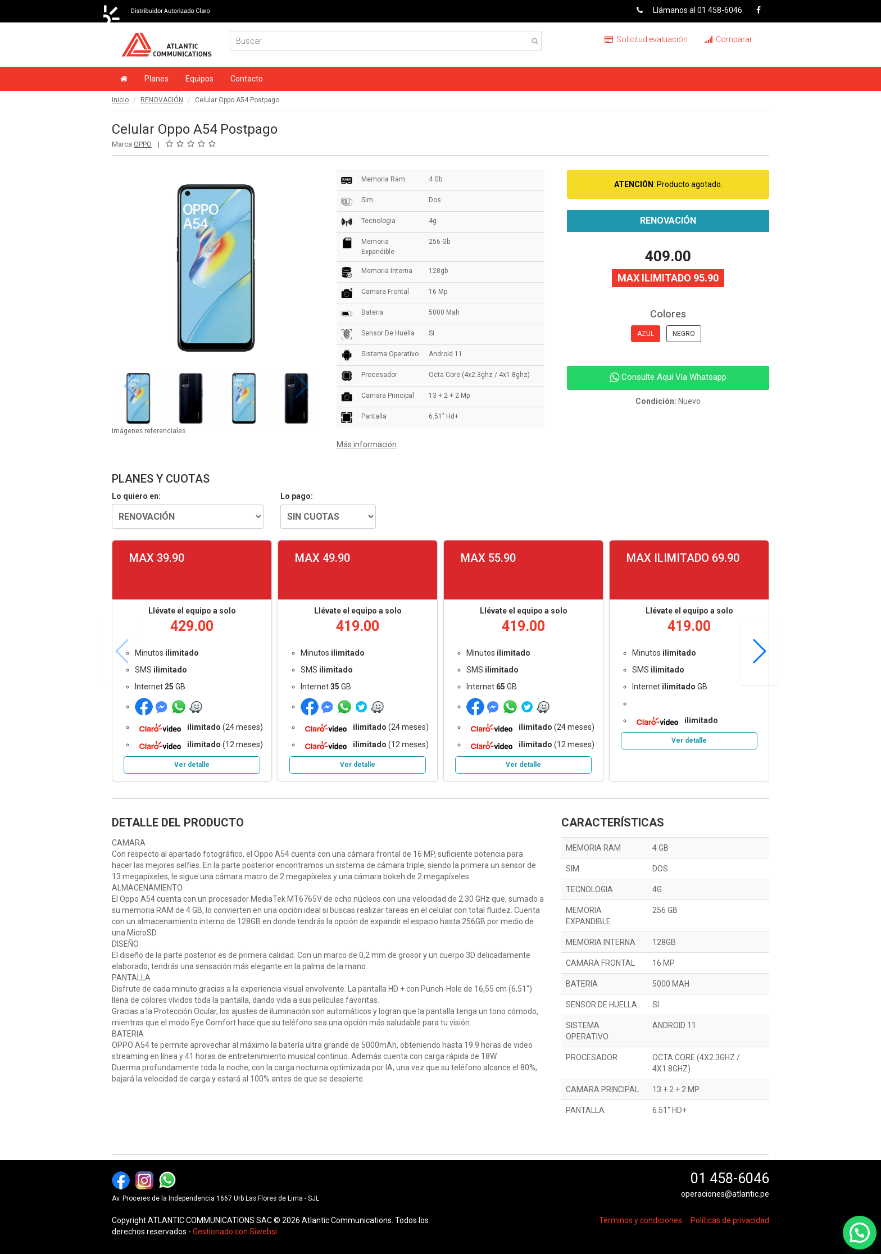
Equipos (199, 78)
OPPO (143, 144)
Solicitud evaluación (646, 39)
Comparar (728, 39)
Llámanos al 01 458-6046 (685, 10)
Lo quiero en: (136, 496)
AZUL (645, 334)
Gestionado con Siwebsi (235, 1231)
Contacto (246, 78)
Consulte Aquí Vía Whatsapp (668, 377)
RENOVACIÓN (161, 100)
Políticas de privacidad (730, 1220)
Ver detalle (192, 765)
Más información (367, 444)
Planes (156, 78)
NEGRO (684, 334)
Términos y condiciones (640, 1220)
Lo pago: (296, 496)
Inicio (120, 100)
